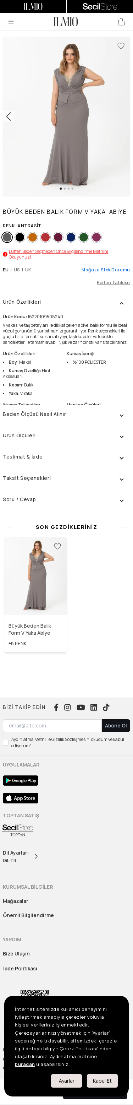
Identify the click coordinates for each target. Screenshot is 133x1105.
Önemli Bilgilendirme (28, 915)
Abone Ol (116, 725)
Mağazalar (15, 901)
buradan (25, 1064)
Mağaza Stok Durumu (106, 270)
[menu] (11, 22)
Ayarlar (66, 1080)
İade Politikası (20, 968)
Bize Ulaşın (16, 953)
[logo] (66, 21)
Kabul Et (102, 1080)
